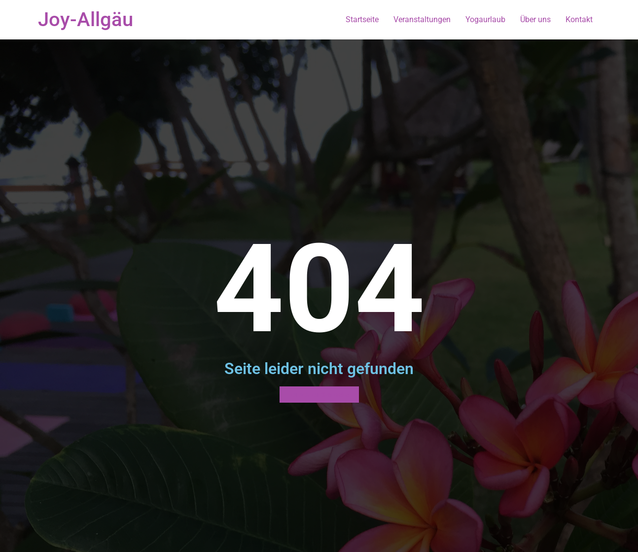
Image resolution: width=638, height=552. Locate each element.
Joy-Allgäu (85, 19)
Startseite (362, 19)
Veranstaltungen (422, 19)
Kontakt (579, 19)
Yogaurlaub (485, 19)
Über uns (535, 19)
